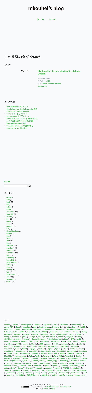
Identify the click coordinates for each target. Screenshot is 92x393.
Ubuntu (50, 370)
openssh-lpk (71, 351)
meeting (9, 248)
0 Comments (42, 86)
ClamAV (17, 329)
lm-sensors (16, 346)
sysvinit (57, 368)
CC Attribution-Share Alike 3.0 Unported (59, 387)
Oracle (9, 353)
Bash (18, 327)
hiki (37, 341)
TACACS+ (66, 368)
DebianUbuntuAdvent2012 (14, 332)
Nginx (57, 349)
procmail (16, 358)
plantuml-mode (20, 356)
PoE (30, 356)
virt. (7, 277)
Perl (49, 353)
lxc (34, 346)
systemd (48, 368)
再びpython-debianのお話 (16, 123)
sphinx (46, 365)
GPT (72, 339)
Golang (9, 233)
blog (34, 327)
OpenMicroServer (47, 351)
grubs (6, 341)
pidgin (62, 353)
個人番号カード (33, 375)
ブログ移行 (19, 375)
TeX (7, 272)
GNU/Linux (8, 339)
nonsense (9, 253)
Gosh (66, 339)
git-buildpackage (12, 231)
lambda (25, 344)
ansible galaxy (26, 324)
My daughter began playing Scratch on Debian (59, 72)
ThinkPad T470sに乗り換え (16, 128)
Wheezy (28, 373)
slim (29, 365)
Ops (7, 255)
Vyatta (20, 373)
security (9, 270)
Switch (20, 368)
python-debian (73, 358)
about (52, 19)
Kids (48, 81)
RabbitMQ (64, 361)
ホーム (40, 19)
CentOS (82, 327)
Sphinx (54, 365)
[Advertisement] (46, 34)
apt (55, 324)
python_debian (38, 361)
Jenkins (83, 341)
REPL (9, 363)
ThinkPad (7, 370)
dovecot (35, 334)
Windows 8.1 (75, 373)
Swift (13, 368)
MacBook (51, 83)
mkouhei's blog (46, 8)
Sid (15, 365)
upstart (59, 370)
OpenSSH (60, 351)
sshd (82, 365)
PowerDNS (10, 260)
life (7, 241)
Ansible (15, 324)
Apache (37, 324)
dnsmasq (17, 334)
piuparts (79, 353)
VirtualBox (11, 373)
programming (11, 262)
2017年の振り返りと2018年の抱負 (19, 121)
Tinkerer (45, 389)
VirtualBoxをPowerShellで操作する (19, 126)
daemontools (49, 329)
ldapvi (33, 344)
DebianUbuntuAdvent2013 (37, 332)
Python (9, 265)
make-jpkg (64, 346)
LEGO (41, 344)
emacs (8, 221)
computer (9, 212)
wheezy (37, 373)
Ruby (8, 267)
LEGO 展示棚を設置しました (17, 106)
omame (81, 349)
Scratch (58, 83)
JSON (18, 344)
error (8, 224)
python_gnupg (52, 361)
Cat (67, 327)
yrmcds (9, 375)
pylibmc (26, 358)
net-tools (41, 349)
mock (17, 349)
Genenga (32, 337)
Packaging (10, 257)
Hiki (31, 341)
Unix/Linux (10, 274)
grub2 (79, 339)
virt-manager (82, 370)
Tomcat (25, 370)
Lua (24, 346)
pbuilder (35, 353)
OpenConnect (21, 351)
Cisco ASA (8, 329)
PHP (55, 353)
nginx (50, 349)
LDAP (8, 238)
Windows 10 (63, 373)
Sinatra (22, 365)
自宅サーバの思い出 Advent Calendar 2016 (68, 375)
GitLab (60, 337)
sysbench (39, 368)
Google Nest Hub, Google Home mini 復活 (21, 109)
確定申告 (45, 375)
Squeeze (64, 365)
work (8, 282)
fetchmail (15, 337)
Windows (9, 279)
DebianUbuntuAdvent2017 (60, 332)
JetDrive (10, 344)
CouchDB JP (37, 329)
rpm (35, 363)
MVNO (24, 349)
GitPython (69, 337)
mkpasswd (8, 349)
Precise (78, 356)
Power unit (47, 356)
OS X (16, 353)
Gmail (78, 337)
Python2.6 (15, 361)
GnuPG (18, 339)
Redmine (74, 361)
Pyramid (35, 358)
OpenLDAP (33, 351)
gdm (23, 337)
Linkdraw (73, 344)
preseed (7, 358)
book (8, 202)
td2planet (76, 368)
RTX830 (63, 363)
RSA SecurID (44, 363)
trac (43, 370)
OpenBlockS (8, 351)
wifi (44, 373)
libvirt (55, 344)
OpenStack (83, 351)
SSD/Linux (74, 365)
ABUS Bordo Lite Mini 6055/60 (17, 111)
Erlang (78, 334)
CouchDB (9, 214)
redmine (83, 361)
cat (7, 204)
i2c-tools (44, 341)
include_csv (55, 341)
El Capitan (62, 334)
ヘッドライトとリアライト (16, 114)
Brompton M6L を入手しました (18, 116)
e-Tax (53, 334)
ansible (9, 197)
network (9, 250)
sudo (6, 368)
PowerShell (69, 356)
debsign (76, 332)
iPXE (76, 341)
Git (7, 229)
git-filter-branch (49, 337)
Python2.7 (26, 361)
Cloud (8, 209)
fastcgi (6, 337)
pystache (44, 358)
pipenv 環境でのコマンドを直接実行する (22, 118)
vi (73, 370)
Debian (44, 83)
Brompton (55, 327)
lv (29, 346)
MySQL (32, 349)
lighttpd (64, 344)
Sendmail (7, 365)
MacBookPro (52, 346)
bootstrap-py (44, 327)
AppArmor (47, 324)
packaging (25, 353)
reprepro (27, 363)
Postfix (37, 356)
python (62, 358)
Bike (8, 200)
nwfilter (72, 349)
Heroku (23, 341)
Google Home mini (39, 339)
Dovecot (26, 334)
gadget (9, 226)
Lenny (48, 344)
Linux (6, 346)
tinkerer (17, 370)
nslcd (64, 349)
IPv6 (69, 341)
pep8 (43, 353)
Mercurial (74, 346)
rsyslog (54, 363)
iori (63, 341)
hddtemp (15, 341)
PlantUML (8, 356)
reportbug (17, 363)
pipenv (70, 353)
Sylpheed (29, 368)
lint (7, 243)
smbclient (37, 365)
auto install (75, 324)
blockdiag (26, 327)
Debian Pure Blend (73, 329)
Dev (7, 219)
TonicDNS (35, 370)
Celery (8, 207)
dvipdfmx (44, 334)
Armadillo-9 (64, 324)
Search (7, 181)
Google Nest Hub (55, 339)
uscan (67, 370)
